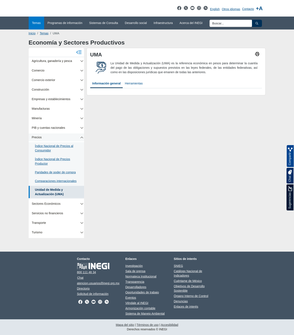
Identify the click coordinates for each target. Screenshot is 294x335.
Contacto (248, 9)
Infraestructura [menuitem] (163, 23)
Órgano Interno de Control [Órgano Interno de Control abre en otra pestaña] (191, 296)
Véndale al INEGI (136, 303)
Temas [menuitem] (36, 23)
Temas (44, 33)
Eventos (130, 297)
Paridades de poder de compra (55, 172)
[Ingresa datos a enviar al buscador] (231, 23)
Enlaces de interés (186, 306)
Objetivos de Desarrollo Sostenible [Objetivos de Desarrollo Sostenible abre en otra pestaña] (189, 288)
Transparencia (134, 281)
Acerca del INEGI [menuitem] (191, 23)
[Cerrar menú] (79, 52)
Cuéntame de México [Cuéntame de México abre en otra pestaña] (188, 281)
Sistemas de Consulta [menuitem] (103, 23)
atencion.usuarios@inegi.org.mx (98, 283)
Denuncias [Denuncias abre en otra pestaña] (181, 301)
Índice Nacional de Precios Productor (52, 161)
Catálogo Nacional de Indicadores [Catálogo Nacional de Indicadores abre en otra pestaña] (188, 273)
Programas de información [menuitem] (65, 23)
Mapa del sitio (125, 325)
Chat (80, 277)
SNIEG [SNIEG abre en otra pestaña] (178, 266)
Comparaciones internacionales (56, 181)
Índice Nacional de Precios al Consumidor (54, 148)
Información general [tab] (106, 83)
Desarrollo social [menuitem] (136, 23)
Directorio (83, 288)
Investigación (134, 266)
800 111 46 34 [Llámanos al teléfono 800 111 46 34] (86, 272)
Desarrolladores (135, 287)
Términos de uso (147, 325)
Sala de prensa (135, 271)
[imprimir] (257, 54)
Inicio (32, 33)
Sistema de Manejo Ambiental (145, 313)
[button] (257, 23)
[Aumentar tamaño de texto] (259, 8)
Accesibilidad (169, 325)
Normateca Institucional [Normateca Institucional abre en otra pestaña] (140, 276)
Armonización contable (140, 308)
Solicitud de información (93, 294)
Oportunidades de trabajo (142, 292)
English (215, 9)
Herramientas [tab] (134, 83)
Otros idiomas (231, 9)
